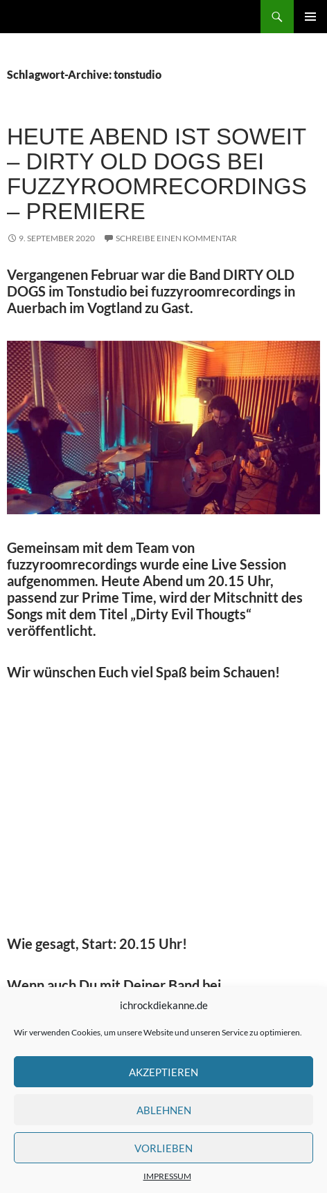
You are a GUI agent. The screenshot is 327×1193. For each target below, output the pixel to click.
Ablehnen (163, 1110)
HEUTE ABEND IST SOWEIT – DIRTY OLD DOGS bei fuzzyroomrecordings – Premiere (157, 174)
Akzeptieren (163, 1072)
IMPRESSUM (167, 1176)
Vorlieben (163, 1148)
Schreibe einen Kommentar (176, 238)
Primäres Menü (310, 16)
